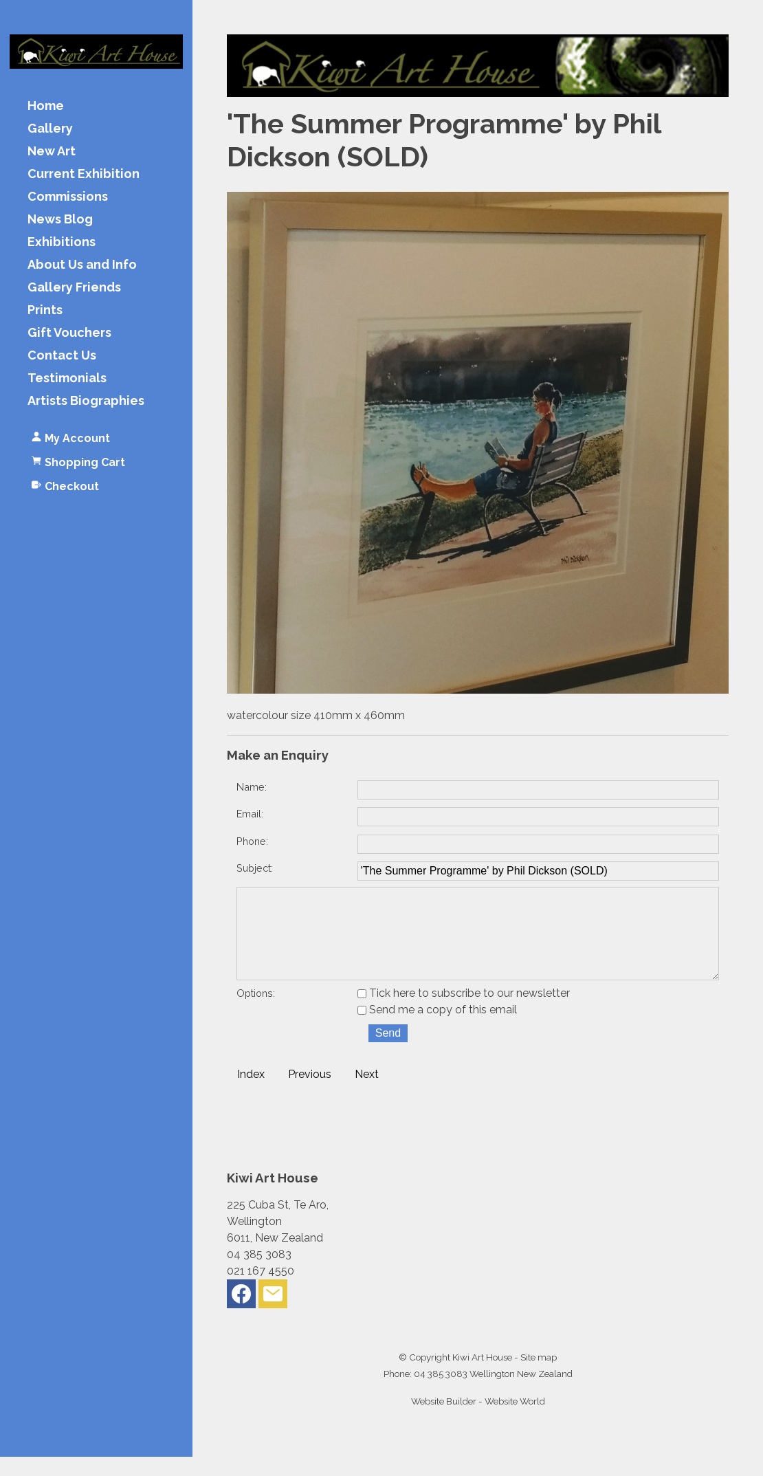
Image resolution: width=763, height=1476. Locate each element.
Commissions (67, 196)
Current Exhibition (83, 174)
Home (45, 106)
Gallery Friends (74, 287)
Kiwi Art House (482, 1376)
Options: (255, 1012)
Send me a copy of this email (437, 1028)
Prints (45, 310)
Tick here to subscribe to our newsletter (463, 1012)
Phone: (252, 841)
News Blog (60, 219)
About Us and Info (82, 265)
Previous (309, 1093)
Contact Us (61, 355)
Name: (251, 787)
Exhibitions (61, 242)
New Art (51, 151)
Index (251, 1093)
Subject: (254, 868)
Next (367, 1093)
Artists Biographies (85, 401)
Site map (538, 1376)
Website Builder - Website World (478, 1420)
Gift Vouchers (69, 333)
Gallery (50, 128)
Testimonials (67, 378)
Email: (249, 813)
